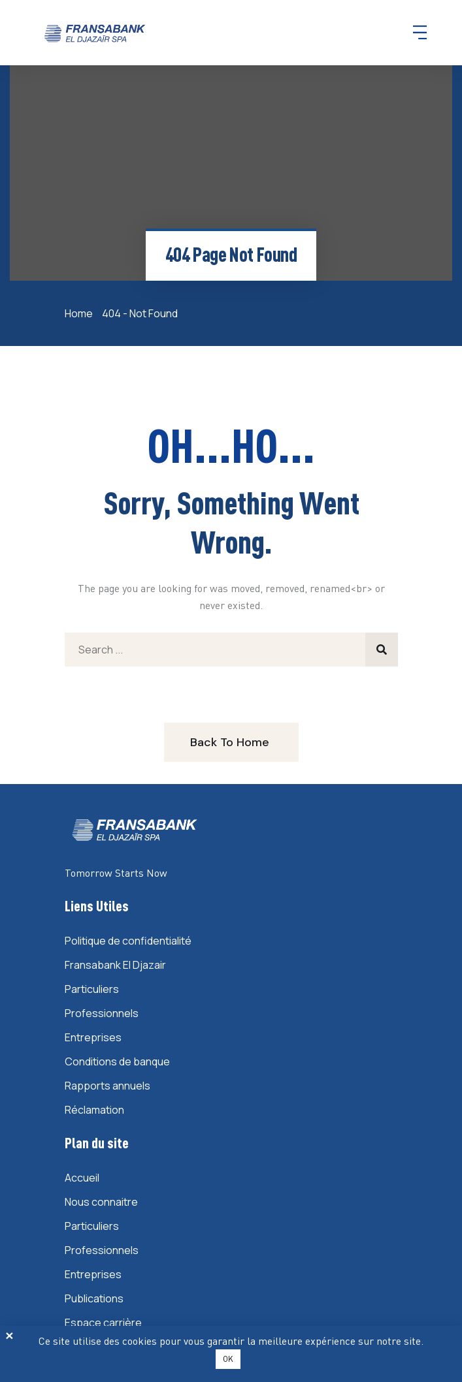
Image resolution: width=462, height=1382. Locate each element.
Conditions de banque (117, 1061)
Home (81, 313)
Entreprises (93, 1037)
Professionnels (102, 1013)
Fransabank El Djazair (115, 965)
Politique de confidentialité (128, 941)
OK (228, 1359)
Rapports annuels (107, 1085)
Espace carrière (103, 1322)
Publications (94, 1298)
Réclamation (94, 1110)
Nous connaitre (101, 1202)
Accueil (82, 1177)
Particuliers (92, 989)
